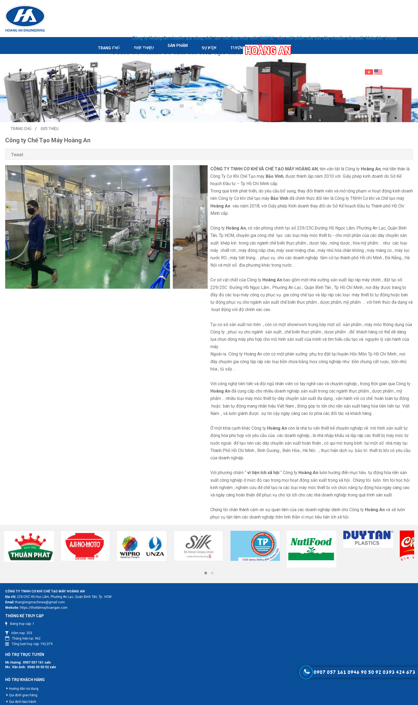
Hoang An (209, 699)
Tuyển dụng (209, 41)
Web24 (241, 699)
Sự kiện (172, 41)
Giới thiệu (97, 41)
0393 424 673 (399, 672)
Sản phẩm (136, 41)
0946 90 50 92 (215, 642)
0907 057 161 (210, 638)
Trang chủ (58, 41)
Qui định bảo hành (200, 677)
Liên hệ (247, 41)
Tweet (55, 148)
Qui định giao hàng (200, 671)
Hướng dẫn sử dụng (201, 664)
